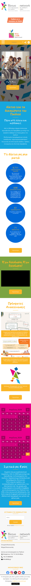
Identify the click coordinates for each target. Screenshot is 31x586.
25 (27, 426)
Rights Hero (11, 82)
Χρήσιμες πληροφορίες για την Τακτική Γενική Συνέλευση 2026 (15, 386)
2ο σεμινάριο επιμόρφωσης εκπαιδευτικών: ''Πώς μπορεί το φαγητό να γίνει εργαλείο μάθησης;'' (15, 360)
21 (11, 426)
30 (19, 429)
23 (19, 426)
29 (15, 429)
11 (27, 420)
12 (3, 423)
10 (23, 420)
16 (19, 423)
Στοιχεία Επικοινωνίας (8, 545)
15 (15, 423)
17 (23, 423)
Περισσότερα (12, 87)
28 (11, 429)
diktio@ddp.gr (6, 559)
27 (7, 429)
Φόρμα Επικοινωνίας (7, 547)
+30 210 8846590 (7, 557)
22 (15, 426)
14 (11, 423)
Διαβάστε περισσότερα (19, 581)
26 (3, 429)
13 (7, 423)
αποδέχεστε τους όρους (19, 525)
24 (23, 426)
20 (7, 426)
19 (3, 426)
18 (27, 423)
